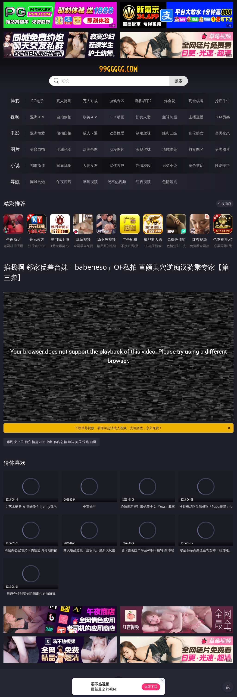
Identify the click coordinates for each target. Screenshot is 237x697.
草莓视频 (90, 181)
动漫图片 (116, 149)
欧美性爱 (116, 133)
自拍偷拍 (63, 116)
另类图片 (222, 149)
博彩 (15, 101)
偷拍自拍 (63, 133)
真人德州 (63, 100)
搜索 (178, 80)
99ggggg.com (118, 69)
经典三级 (169, 133)
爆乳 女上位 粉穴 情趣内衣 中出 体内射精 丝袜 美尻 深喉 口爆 (51, 442)
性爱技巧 (222, 165)
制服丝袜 (143, 133)
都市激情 (37, 165)
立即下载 (150, 687)
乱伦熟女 (196, 133)
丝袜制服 (169, 116)
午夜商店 (63, 181)
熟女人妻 (143, 116)
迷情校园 (143, 165)
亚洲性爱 (37, 133)
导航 (15, 181)
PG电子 (37, 100)
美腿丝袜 (143, 149)
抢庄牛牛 (222, 100)
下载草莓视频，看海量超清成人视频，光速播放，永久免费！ (153, 428)
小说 (15, 165)
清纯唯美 (169, 149)
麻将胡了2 (143, 100)
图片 (15, 149)
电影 (15, 133)
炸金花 (169, 100)
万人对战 (90, 100)
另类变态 (222, 133)
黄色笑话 (196, 165)
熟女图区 (196, 149)
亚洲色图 (63, 149)
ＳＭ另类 (222, 116)
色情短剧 (169, 181)
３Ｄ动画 (116, 116)
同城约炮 (37, 181)
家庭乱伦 (63, 165)
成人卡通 (90, 133)
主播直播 (196, 116)
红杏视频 (143, 181)
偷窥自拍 (37, 149)
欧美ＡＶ (90, 116)
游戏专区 (116, 100)
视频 (15, 117)
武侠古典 (116, 165)
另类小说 (169, 165)
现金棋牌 (196, 100)
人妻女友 (90, 165)
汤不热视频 (117, 181)
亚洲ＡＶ (37, 116)
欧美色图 (90, 149)
